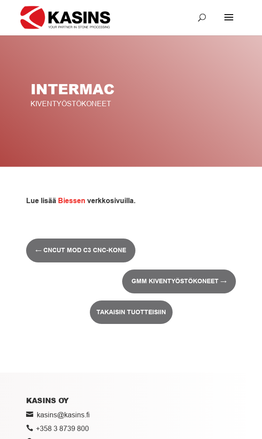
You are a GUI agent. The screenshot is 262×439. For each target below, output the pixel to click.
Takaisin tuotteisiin (131, 312)
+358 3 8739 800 (62, 428)
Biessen (71, 200)
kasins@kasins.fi (63, 415)
